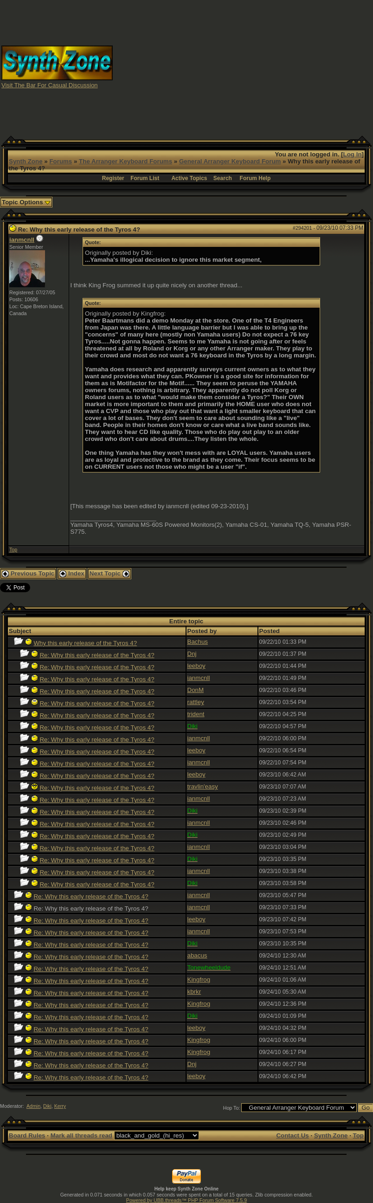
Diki (47, 1106)
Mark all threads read (81, 1135)
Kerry (60, 1106)
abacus (197, 955)
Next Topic (109, 573)
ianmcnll (21, 239)
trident (196, 714)
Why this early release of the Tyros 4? (85, 643)
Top (13, 549)
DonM (195, 689)
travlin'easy (202, 786)
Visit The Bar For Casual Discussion (49, 85)
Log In (352, 154)
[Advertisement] (243, 66)
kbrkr (194, 991)
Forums (60, 161)
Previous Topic (28, 573)
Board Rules (27, 1135)
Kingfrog (199, 979)
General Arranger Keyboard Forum (230, 161)
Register (113, 178)
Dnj (192, 653)
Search (222, 178)
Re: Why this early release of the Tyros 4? (96, 655)
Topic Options (26, 202)
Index (71, 573)
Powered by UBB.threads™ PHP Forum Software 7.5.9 (186, 1200)
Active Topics (189, 178)
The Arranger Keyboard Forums (125, 161)
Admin (33, 1106)
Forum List (144, 178)
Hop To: (231, 1108)
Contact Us (292, 1135)
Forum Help (255, 178)
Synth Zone (26, 161)
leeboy (196, 665)
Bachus (197, 641)
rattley (195, 702)
